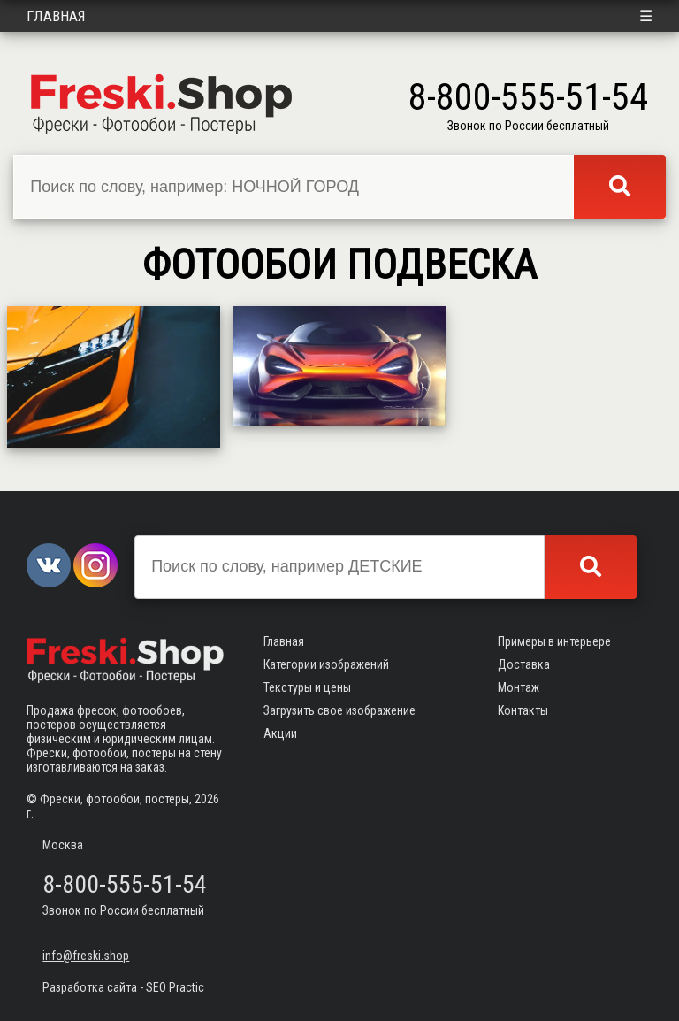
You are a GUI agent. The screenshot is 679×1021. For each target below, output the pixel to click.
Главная (56, 16)
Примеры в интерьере (554, 641)
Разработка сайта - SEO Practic (123, 987)
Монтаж (518, 687)
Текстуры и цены (307, 687)
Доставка (524, 664)
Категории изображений (326, 664)
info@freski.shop (85, 955)
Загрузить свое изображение (339, 710)
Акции (280, 733)
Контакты (523, 710)
